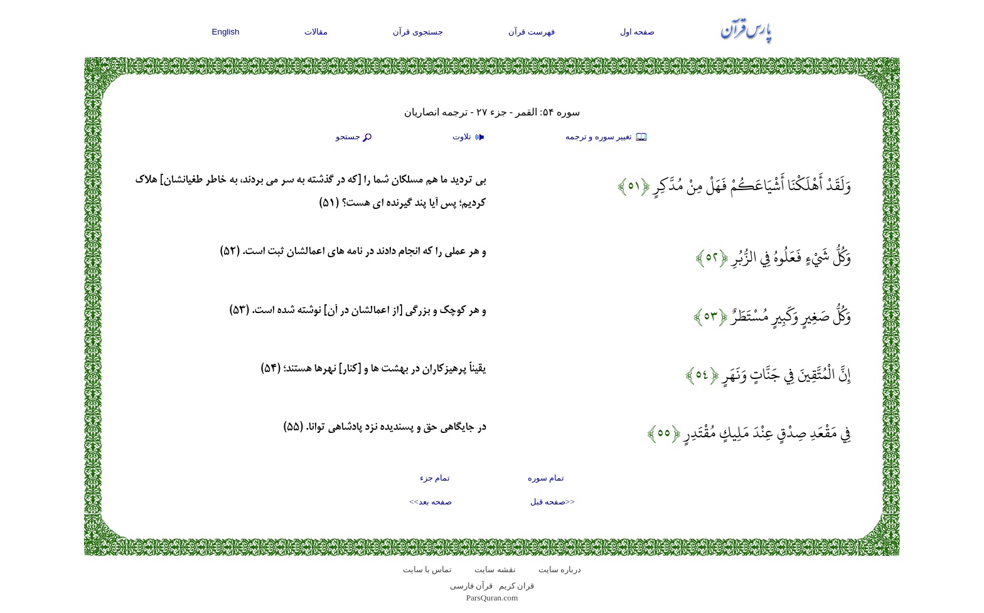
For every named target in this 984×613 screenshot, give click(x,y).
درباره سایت (559, 569)
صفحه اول (637, 31)
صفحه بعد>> (430, 501)
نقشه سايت (494, 569)
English (226, 31)
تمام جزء (435, 477)
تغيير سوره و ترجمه (606, 137)
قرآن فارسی (471, 585)
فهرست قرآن (531, 31)
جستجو (355, 137)
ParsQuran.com (492, 597)
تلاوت (470, 137)
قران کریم (516, 585)
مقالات (316, 31)
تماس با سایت (427, 569)
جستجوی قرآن (418, 31)
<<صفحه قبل (552, 501)
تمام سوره (546, 477)
